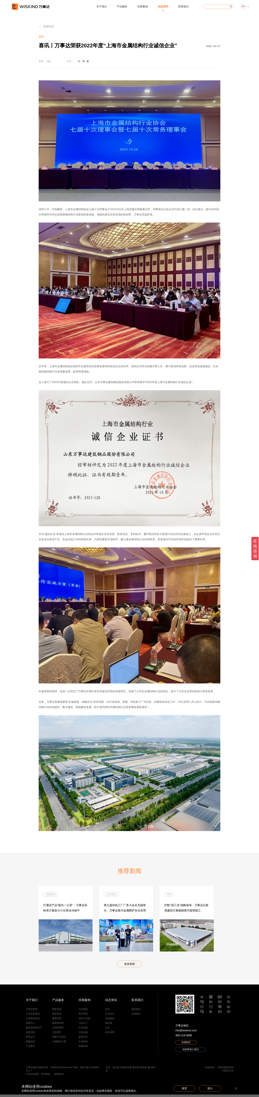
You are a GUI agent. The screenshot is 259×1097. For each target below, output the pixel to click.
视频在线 (30, 1044)
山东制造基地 (33, 1016)
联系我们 (183, 6)
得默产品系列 (59, 1039)
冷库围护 (56, 1034)
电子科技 (83, 1016)
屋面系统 (56, 1016)
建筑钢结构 (58, 1025)
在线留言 (136, 1016)
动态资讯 (163, 6)
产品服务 (122, 6)
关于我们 (101, 6)
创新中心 (30, 1025)
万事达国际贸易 (225, 1069)
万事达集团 (31, 1011)
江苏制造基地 (33, 1020)
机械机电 (83, 1048)
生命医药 (83, 1044)
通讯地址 (136, 1011)
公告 (107, 1030)
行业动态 (109, 1016)
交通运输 (83, 1034)
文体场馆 (83, 1030)
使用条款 (45, 1076)
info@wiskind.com (186, 1033)
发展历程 (30, 1034)
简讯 (107, 1011)
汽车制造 (83, 1011)
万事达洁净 (227, 1073)
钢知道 (108, 1025)
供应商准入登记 (191, 1052)
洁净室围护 (58, 1030)
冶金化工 (83, 1025)
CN (243, 6)
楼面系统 (56, 1020)
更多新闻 (129, 966)
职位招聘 (109, 1034)
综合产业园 (84, 1020)
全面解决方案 (59, 1044)
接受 (181, 1088)
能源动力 (83, 1039)
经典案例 (142, 6)
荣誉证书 (30, 1039)
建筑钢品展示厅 (34, 1030)
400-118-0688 (183, 1037)
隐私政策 (59, 1076)
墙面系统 (56, 1011)
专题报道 (109, 1020)
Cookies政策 (32, 1076)
